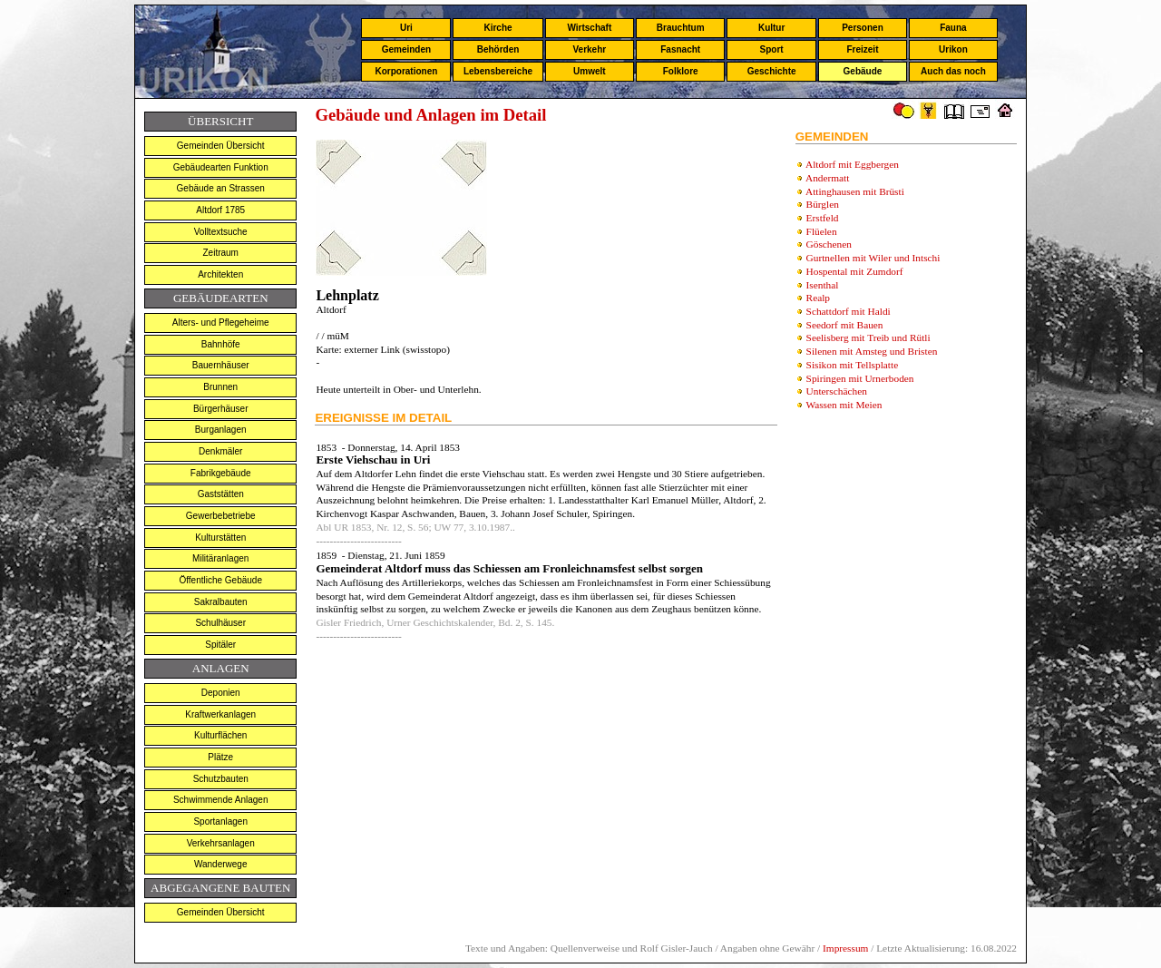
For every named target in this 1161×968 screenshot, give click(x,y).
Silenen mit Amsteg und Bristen (872, 351)
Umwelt (589, 71)
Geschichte (771, 71)
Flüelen (821, 231)
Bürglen (822, 204)
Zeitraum (220, 253)
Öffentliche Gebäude (220, 580)
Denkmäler (220, 451)
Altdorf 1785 (220, 210)
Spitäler (220, 645)
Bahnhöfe (220, 344)
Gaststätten (221, 494)
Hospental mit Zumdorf (854, 271)
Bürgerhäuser (221, 409)
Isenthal (822, 284)
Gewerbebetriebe (221, 516)
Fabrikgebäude (220, 473)
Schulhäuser (220, 623)
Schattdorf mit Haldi (848, 311)
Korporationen (406, 71)
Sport (772, 49)
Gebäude (863, 71)
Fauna (953, 28)
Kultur (771, 28)
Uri (406, 28)
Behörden (498, 49)
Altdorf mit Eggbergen (852, 164)
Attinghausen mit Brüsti (854, 191)
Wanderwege (221, 864)
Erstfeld (822, 217)
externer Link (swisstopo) (396, 349)
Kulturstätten (220, 538)
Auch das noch (953, 71)
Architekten (220, 274)
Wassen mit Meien (843, 404)
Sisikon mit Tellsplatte (852, 364)
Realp (818, 297)
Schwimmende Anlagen (220, 800)
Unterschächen (836, 391)
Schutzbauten (221, 779)
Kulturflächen (220, 735)
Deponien (220, 693)
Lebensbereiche (497, 71)
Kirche (497, 28)
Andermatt (827, 177)
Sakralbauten (221, 602)
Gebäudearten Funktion (220, 167)
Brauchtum (681, 28)
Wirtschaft (589, 28)
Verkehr (589, 49)
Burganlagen (221, 430)
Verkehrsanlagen (221, 843)
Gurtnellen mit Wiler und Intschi (873, 257)
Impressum (845, 948)
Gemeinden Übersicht (221, 146)
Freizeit (862, 49)
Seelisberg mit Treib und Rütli (868, 337)
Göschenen (829, 244)
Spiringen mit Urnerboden (860, 378)
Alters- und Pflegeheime (220, 323)
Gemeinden (406, 49)
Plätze (220, 757)
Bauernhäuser (220, 365)
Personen (862, 28)
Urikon (953, 49)
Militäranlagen (220, 558)
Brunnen (220, 387)
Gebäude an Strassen (221, 188)
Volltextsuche (221, 232)
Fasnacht (680, 49)
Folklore (680, 71)
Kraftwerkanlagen (220, 714)
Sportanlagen (220, 821)
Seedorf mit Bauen (844, 324)
